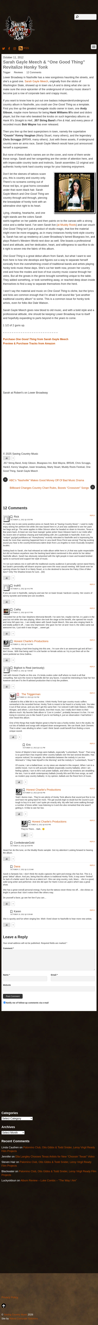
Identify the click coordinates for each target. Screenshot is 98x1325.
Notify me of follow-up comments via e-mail (27, 1003)
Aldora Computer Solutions (23, 1318)
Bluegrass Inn (44, 463)
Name (6, 975)
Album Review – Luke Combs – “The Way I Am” (49, 1180)
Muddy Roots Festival (73, 467)
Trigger (6, 72)
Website (7, 985)
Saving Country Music (15, 1314)
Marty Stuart (53, 467)
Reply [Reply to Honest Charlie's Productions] (92, 640)
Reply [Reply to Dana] (92, 865)
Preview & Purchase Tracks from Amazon (29, 343)
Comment (8, 948)
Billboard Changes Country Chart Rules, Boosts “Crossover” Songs (52, 487)
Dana (17, 866)
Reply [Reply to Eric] (92, 743)
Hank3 (6, 467)
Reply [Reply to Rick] (92, 515)
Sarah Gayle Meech (36, 81)
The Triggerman (30, 694)
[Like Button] (6, 458)
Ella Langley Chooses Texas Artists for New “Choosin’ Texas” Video (55, 1156)
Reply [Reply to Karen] (92, 910)
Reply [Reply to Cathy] (92, 608)
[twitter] (3, 48)
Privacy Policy (9, 1297)
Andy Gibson (29, 463)
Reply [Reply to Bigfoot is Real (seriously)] (92, 667)
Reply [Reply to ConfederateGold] (92, 841)
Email (54, 975)
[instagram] (15, 48)
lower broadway (37, 467)
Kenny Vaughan (19, 467)
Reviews (18, 72)
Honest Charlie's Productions (31, 641)
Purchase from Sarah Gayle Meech (35, 339)
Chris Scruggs (82, 463)
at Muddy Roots (66, 224)
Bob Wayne (59, 463)
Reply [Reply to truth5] (92, 584)
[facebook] (9, 48)
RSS (24, 48)
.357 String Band (12, 463)
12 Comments (33, 72)
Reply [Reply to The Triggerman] (92, 693)
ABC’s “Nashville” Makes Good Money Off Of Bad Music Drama (43, 480)
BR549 (70, 463)
